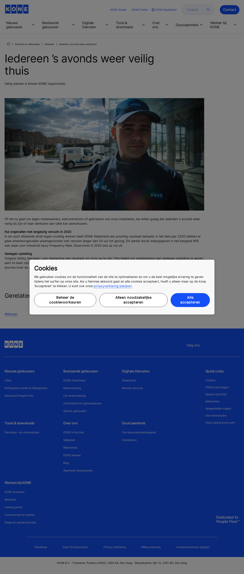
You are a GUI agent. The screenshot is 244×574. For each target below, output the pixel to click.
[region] (122, 287)
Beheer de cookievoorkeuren (65, 300)
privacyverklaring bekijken (113, 286)
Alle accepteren (190, 300)
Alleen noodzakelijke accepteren (133, 300)
